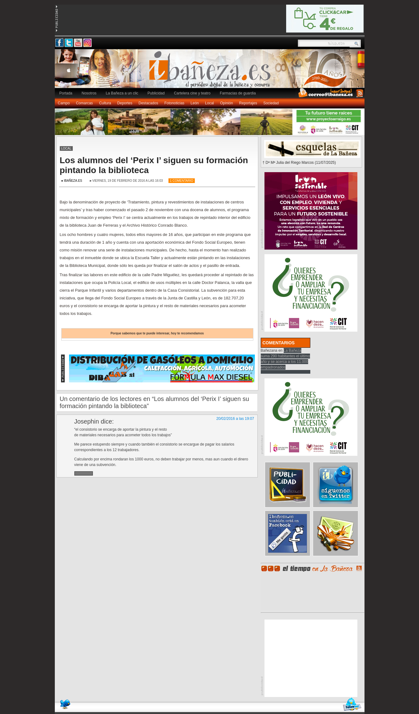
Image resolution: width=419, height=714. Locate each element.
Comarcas (84, 103)
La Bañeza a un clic (122, 93)
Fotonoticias (174, 103)
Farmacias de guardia (238, 93)
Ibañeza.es (211, 72)
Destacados (148, 103)
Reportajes (248, 103)
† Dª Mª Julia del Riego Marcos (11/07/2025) (299, 162)
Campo (64, 103)
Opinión (226, 103)
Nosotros (89, 93)
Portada (65, 93)
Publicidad (155, 93)
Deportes (125, 103)
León (194, 103)
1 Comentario (181, 180)
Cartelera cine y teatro (192, 93)
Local (209, 103)
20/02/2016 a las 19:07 (235, 418)
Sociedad (271, 103)
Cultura (105, 103)
